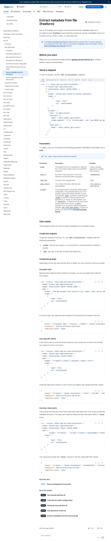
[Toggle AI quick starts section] (15, 89)
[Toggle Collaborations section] (15, 132)
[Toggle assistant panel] (68, 7)
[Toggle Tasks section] (15, 194)
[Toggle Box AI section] (15, 40)
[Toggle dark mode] (105, 6)
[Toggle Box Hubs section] (15, 102)
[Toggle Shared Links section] (15, 188)
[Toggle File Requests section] (15, 155)
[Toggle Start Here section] (15, 37)
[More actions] (103, 22)
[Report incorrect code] (96, 80)
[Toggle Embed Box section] (15, 145)
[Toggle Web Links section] (15, 214)
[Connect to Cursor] (93, 22)
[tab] (43, 80)
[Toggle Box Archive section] (15, 96)
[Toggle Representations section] (15, 174)
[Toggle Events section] (15, 148)
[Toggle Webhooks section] (15, 211)
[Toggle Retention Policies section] (15, 178)
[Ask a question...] (72, 537)
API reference (15, 12)
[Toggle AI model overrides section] (15, 82)
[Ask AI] (102, 80)
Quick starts (27, 12)
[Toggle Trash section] (15, 201)
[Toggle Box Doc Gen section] (15, 99)
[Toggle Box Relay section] (15, 109)
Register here (87, 2)
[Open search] (50, 7)
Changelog (59, 12)
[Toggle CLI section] (15, 128)
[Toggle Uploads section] (15, 204)
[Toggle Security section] (15, 184)
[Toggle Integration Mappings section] (15, 161)
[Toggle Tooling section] (15, 197)
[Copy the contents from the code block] (99, 80)
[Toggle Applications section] (15, 119)
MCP (38, 12)
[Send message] (103, 537)
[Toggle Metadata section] (15, 168)
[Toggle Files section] (15, 151)
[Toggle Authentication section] (15, 122)
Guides (6, 12)
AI (34, 12)
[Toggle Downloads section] (15, 142)
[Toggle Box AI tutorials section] (15, 47)
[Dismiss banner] (108, 2)
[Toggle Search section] (15, 181)
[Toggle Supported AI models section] (15, 86)
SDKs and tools (48, 12)
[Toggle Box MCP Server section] (15, 105)
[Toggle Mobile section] (15, 171)
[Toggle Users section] (15, 207)
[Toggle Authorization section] (15, 125)
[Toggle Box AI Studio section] (15, 92)
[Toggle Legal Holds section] (15, 165)
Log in (81, 7)
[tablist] (67, 80)
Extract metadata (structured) (54, 46)
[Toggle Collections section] (15, 135)
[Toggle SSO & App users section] (15, 191)
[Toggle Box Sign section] (15, 112)
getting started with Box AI (82, 60)
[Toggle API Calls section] (15, 115)
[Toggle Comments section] (15, 138)
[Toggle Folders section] (15, 158)
